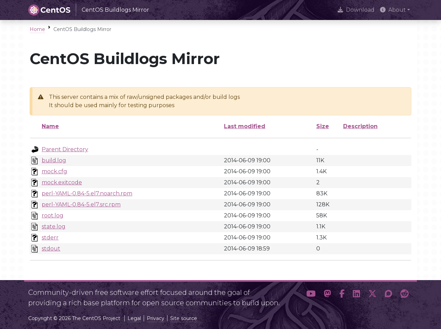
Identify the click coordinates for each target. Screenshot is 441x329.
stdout (51, 248)
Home (37, 29)
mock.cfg (54, 171)
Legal (134, 318)
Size (322, 126)
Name (50, 126)
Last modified (244, 126)
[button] (311, 294)
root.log (52, 215)
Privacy (155, 318)
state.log (53, 226)
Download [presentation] (356, 10)
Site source (183, 318)
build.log (54, 160)
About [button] (393, 10)
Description (360, 126)
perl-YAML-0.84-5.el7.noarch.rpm (87, 193)
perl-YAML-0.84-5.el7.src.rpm (81, 204)
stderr (50, 237)
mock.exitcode (62, 182)
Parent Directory (65, 149)
